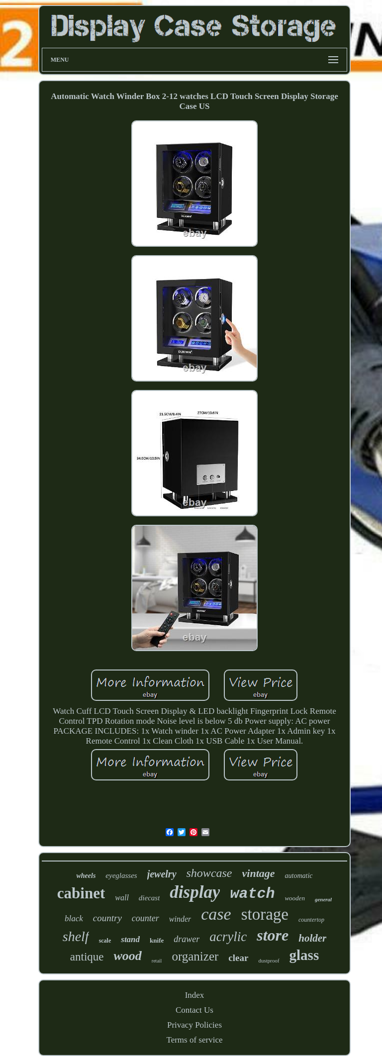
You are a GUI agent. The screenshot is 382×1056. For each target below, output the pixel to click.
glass (304, 955)
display (195, 892)
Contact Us (194, 1010)
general (323, 899)
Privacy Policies (194, 1025)
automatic (299, 875)
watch (252, 893)
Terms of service (194, 1040)
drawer (186, 939)
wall (122, 897)
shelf (76, 936)
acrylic (228, 936)
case (216, 914)
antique (87, 957)
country (107, 918)
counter (145, 918)
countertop (311, 919)
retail (157, 960)
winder (180, 919)
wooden (294, 898)
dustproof (268, 960)
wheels (86, 875)
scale (105, 940)
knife (157, 940)
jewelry (162, 873)
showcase (209, 872)
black (74, 918)
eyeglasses (121, 875)
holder (312, 938)
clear (238, 958)
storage (264, 914)
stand (130, 939)
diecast (149, 898)
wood (127, 956)
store (272, 935)
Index (194, 995)
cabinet (81, 893)
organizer (195, 956)
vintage (258, 873)
